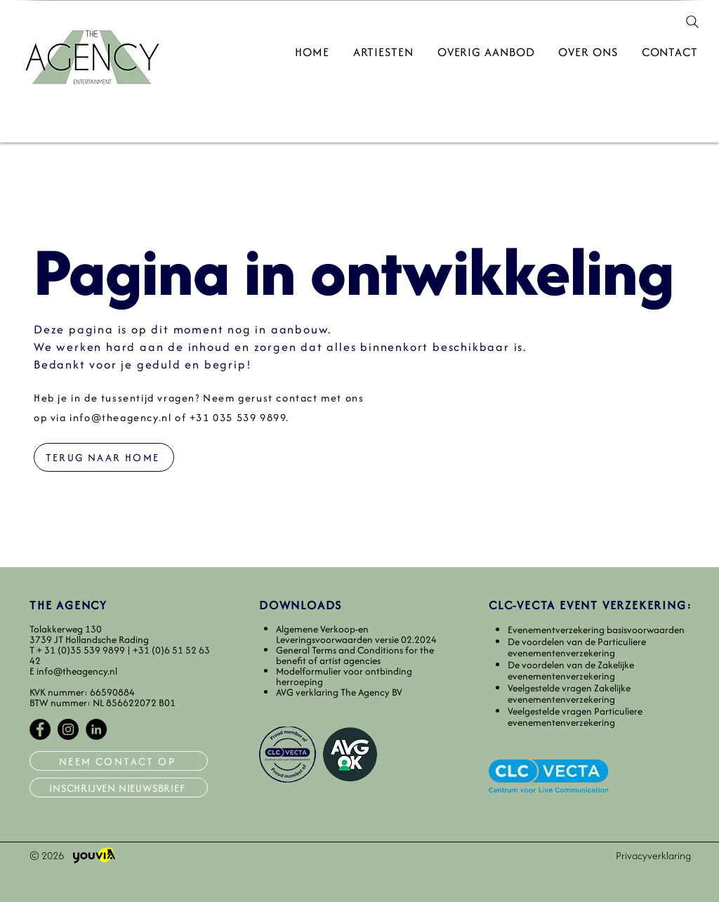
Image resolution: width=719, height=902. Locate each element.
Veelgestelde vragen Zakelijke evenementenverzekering (569, 694)
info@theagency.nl (120, 417)
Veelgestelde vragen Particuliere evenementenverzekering (575, 717)
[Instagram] (68, 729)
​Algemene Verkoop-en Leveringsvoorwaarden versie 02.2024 (356, 634)
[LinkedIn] (96, 729)
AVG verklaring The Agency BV (339, 692)
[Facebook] (40, 729)
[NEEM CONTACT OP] (118, 761)
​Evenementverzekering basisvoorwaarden (596, 630)
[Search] (692, 22)
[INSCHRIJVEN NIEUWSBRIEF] (118, 787)
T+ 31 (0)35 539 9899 (78, 650)
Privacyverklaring (653, 855)
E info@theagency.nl (73, 671)
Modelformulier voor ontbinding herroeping (344, 676)
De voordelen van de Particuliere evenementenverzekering (577, 648)
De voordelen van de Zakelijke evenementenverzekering (571, 671)
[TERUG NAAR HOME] (104, 457)
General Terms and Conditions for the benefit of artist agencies (355, 655)
